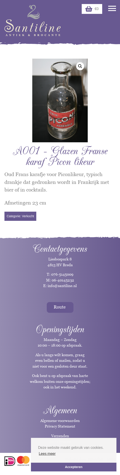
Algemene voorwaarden (60, 420)
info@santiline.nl (62, 285)
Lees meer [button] (47, 454)
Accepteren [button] (73, 467)
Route (60, 307)
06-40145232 (63, 280)
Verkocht (28, 216)
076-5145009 (61, 274)
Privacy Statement (60, 426)
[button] (80, 66)
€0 (92, 9)
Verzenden (60, 436)
